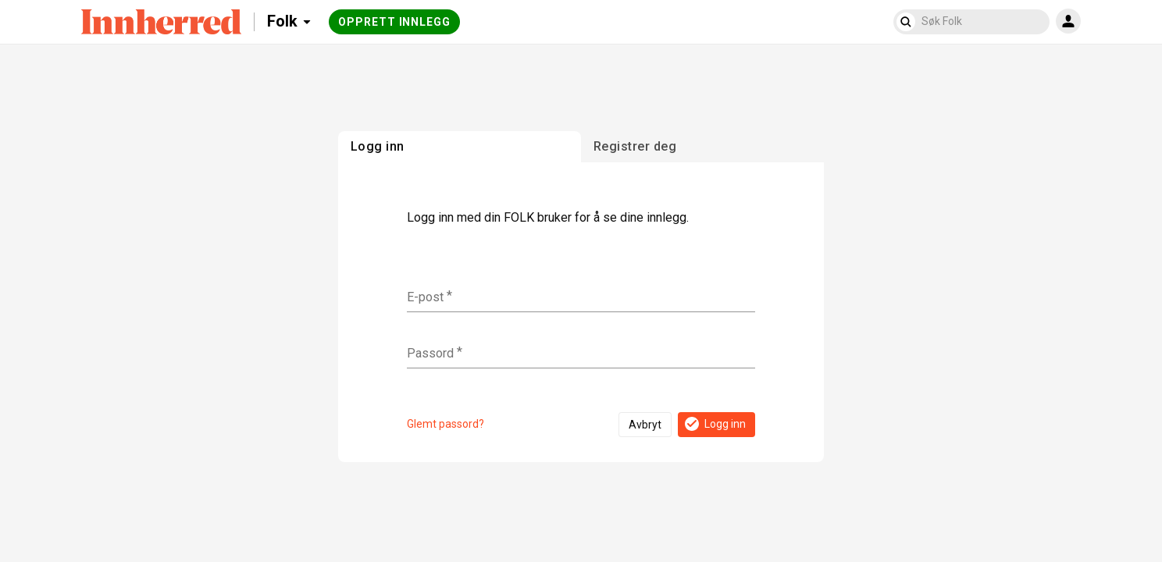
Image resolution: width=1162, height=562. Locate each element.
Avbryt (645, 424)
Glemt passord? (445, 424)
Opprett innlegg (394, 22)
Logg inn (714, 423)
